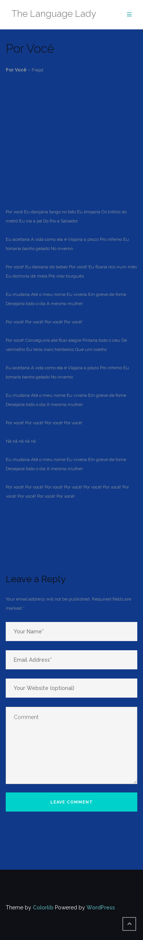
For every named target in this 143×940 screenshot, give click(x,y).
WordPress (101, 907)
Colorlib (43, 907)
